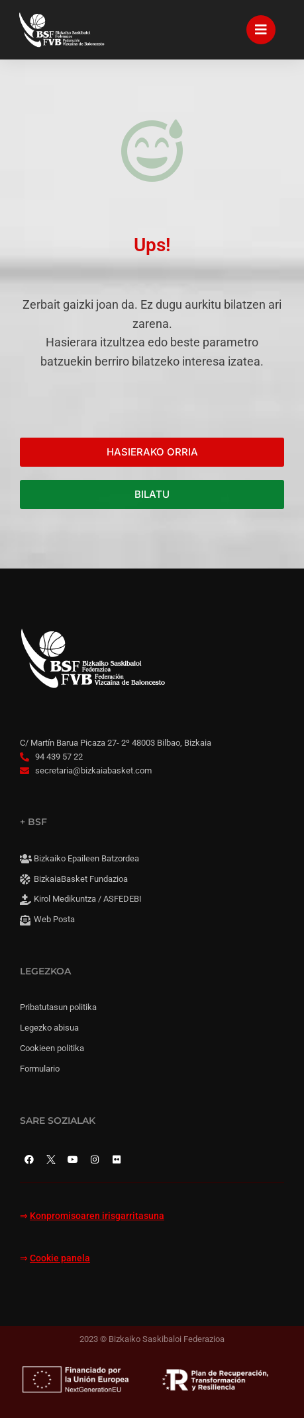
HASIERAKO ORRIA (152, 452)
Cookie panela (60, 1258)
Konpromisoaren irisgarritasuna (97, 1216)
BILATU (152, 494)
